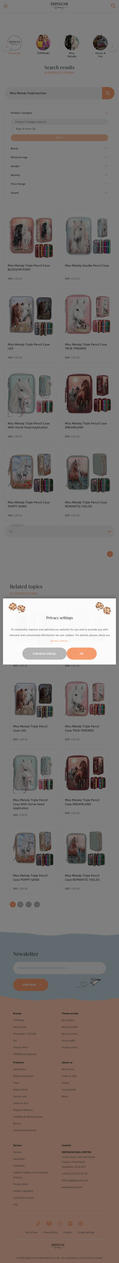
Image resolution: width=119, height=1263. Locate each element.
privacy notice (58, 640)
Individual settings (44, 653)
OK (82, 653)
